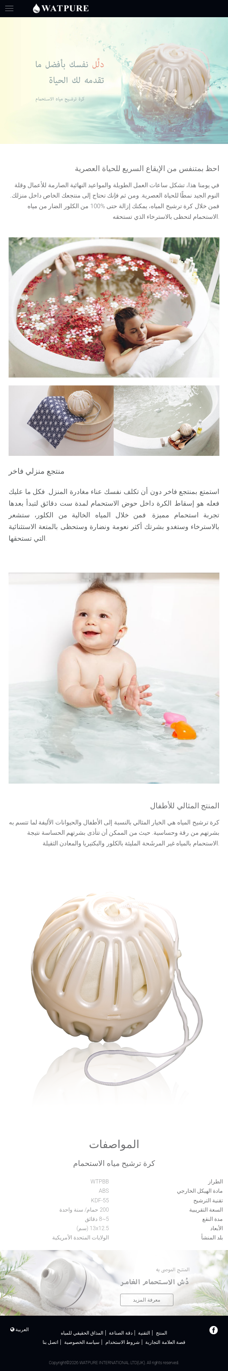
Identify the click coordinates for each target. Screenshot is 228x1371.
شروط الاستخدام (122, 1342)
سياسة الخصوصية (82, 1342)
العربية (19, 1329)
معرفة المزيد (146, 1300)
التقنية (144, 1333)
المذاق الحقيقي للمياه (82, 1333)
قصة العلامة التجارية (165, 1342)
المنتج (161, 1333)
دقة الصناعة (120, 1333)
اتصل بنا (50, 1342)
